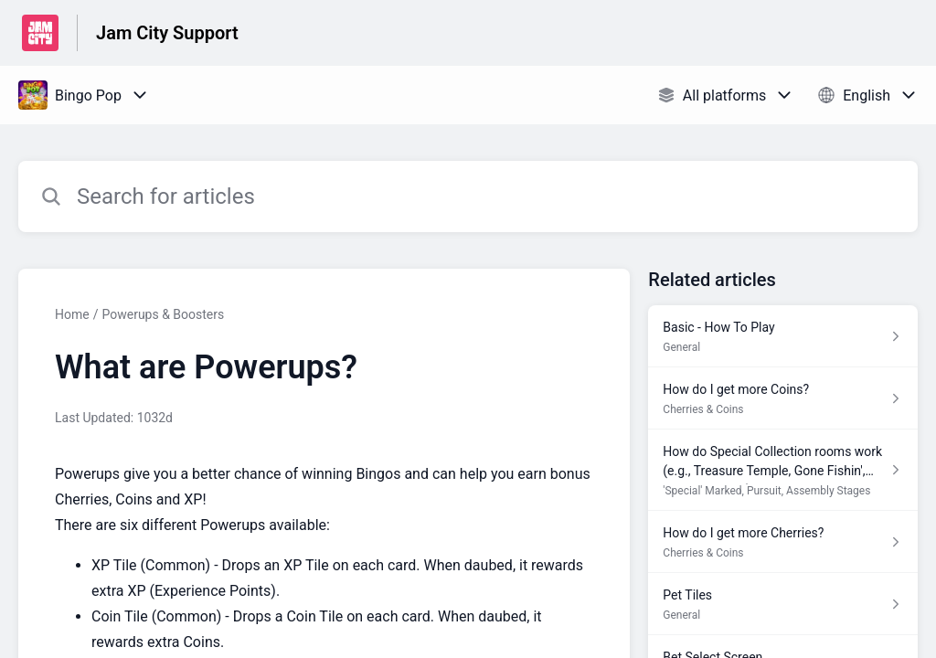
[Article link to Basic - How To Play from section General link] (783, 336)
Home (72, 314)
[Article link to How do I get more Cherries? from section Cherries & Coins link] (783, 542)
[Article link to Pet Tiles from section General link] (783, 604)
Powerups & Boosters (162, 314)
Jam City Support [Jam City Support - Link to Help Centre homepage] (167, 33)
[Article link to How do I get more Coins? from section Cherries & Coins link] (783, 398)
